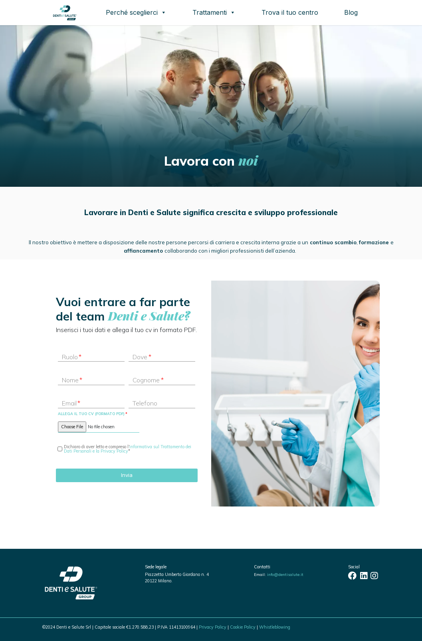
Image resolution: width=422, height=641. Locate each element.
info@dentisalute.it (285, 574)
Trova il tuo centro (290, 12)
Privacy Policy (212, 627)
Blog (351, 12)
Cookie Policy (243, 627)
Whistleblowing (274, 627)
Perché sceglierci (136, 12)
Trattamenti (214, 12)
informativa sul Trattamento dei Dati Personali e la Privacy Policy (127, 449)
